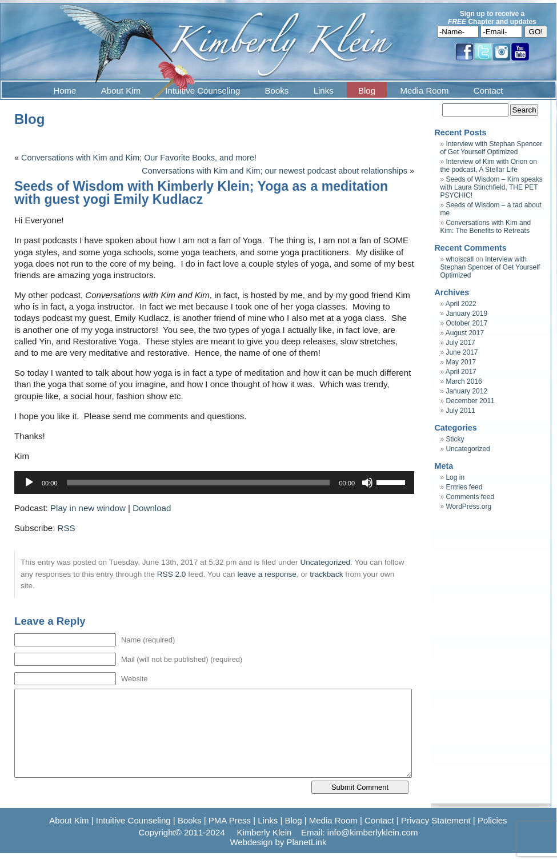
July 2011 (460, 411)
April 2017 (461, 372)
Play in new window (88, 508)
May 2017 (461, 362)
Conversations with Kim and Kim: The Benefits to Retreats (485, 227)
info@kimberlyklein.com (372, 832)
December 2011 (470, 401)
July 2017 (460, 343)
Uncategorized (325, 562)
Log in (455, 477)
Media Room (424, 90)
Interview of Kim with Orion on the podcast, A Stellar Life (488, 166)
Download (152, 508)
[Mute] (367, 482)
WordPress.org (468, 507)
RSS (66, 528)
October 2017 (466, 323)
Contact (488, 90)
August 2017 (465, 333)
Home (64, 90)
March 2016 (464, 381)
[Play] (29, 482)
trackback (326, 574)
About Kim (121, 90)
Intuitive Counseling (202, 90)
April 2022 (461, 304)
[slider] (198, 482)
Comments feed (470, 497)
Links (324, 90)
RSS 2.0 (171, 574)
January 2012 (466, 391)
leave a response (266, 574)
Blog (366, 90)
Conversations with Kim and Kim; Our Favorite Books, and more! (139, 157)
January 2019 (466, 314)
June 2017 (462, 352)
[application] (214, 482)
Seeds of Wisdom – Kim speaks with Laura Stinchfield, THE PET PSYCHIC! (491, 187)
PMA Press (230, 820)
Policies (492, 820)
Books (277, 90)
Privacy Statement (436, 820)
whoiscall (460, 259)
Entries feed (464, 487)
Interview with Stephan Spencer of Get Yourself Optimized (491, 148)
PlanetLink (306, 842)
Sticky (455, 439)
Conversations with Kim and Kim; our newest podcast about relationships (274, 170)
